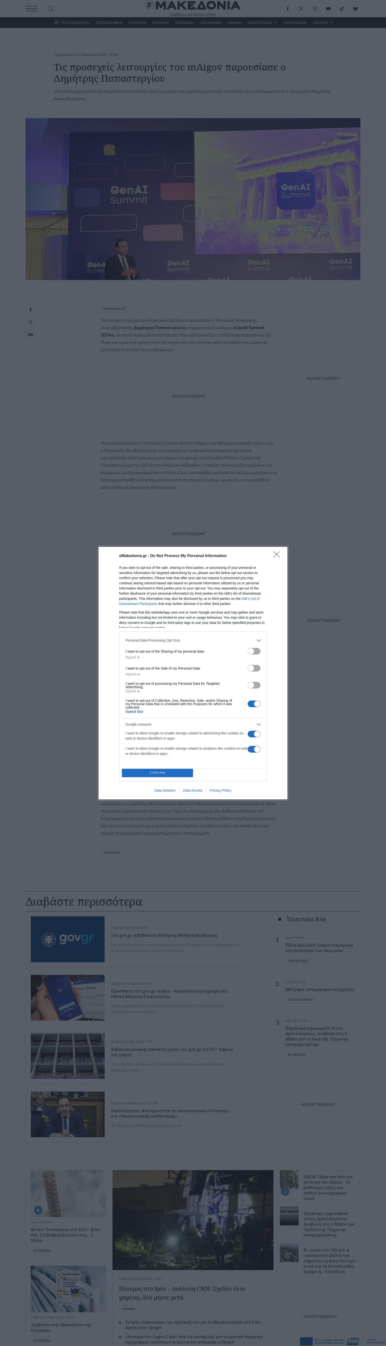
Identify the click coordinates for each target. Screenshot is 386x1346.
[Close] (278, 556)
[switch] (254, 651)
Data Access (192, 790)
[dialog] (193, 673)
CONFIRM (157, 773)
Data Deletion (165, 790)
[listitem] (193, 640)
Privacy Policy (220, 790)
